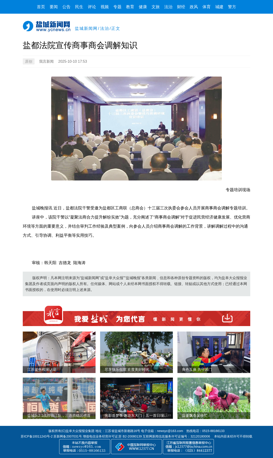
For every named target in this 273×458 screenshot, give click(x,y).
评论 (92, 7)
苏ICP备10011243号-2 (37, 436)
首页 (41, 7)
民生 (79, 7)
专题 (117, 7)
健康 (143, 7)
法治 (168, 7)
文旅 (156, 7)
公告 (66, 7)
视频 (105, 7)
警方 (232, 7)
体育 (206, 7)
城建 (219, 7)
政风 (194, 7)
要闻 (54, 7)
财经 (181, 7)
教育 (130, 7)
